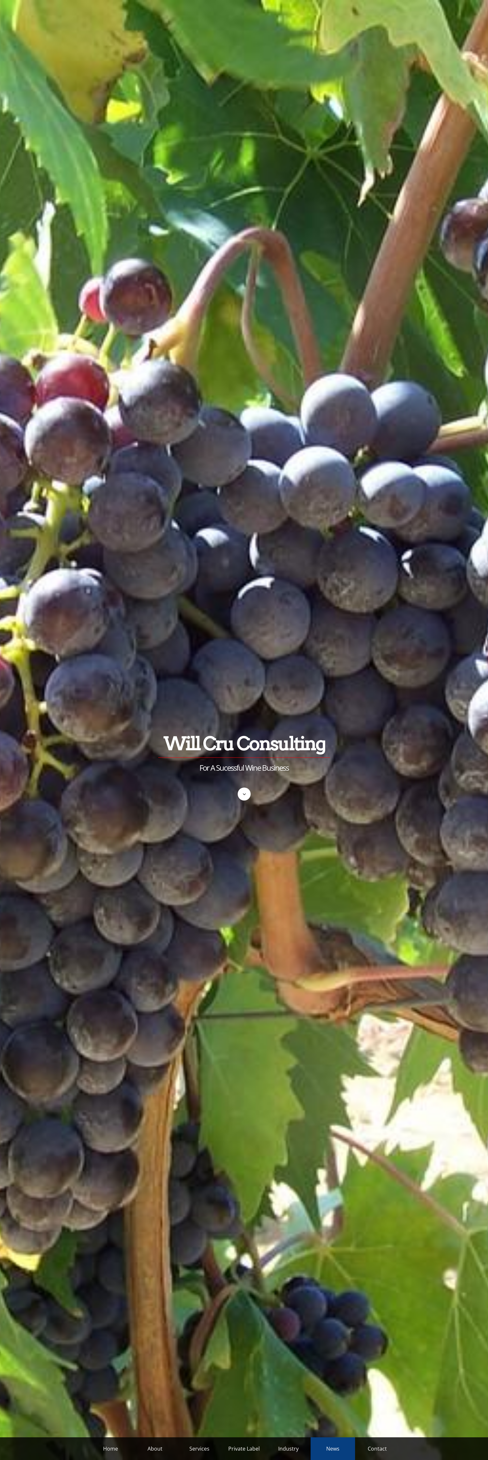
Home (110, 1448)
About (155, 1448)
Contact (377, 1448)
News (332, 1448)
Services (199, 1448)
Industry (288, 1448)
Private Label (244, 1448)
